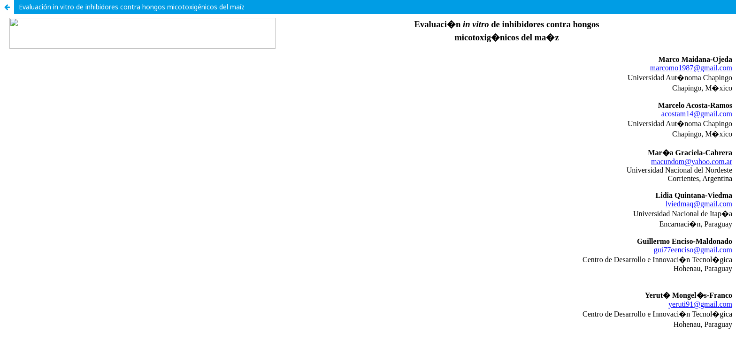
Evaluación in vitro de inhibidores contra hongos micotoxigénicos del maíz (132, 6)
